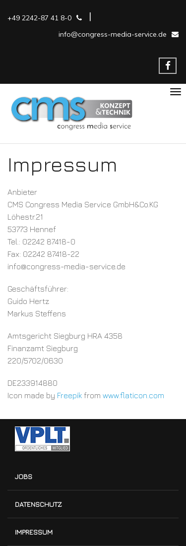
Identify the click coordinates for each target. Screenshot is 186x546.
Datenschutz (38, 504)
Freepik (69, 395)
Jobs (23, 476)
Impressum (34, 532)
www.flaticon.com (133, 395)
